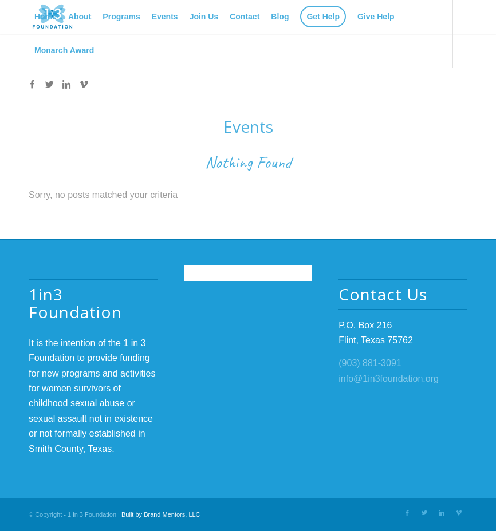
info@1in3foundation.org (388, 378)
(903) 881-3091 (369, 363)
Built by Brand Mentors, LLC (160, 514)
